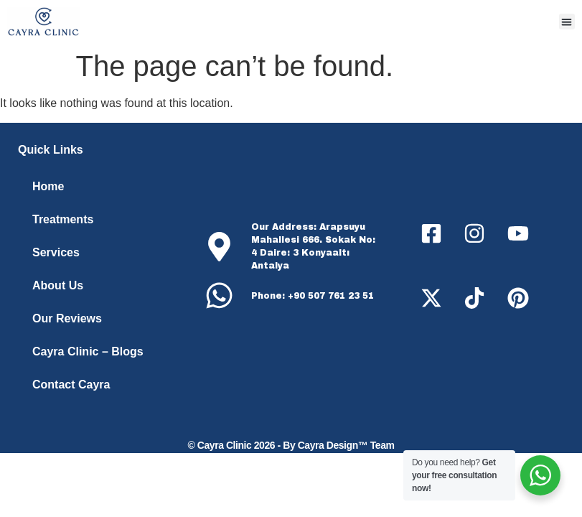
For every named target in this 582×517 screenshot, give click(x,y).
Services (56, 252)
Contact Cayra (71, 384)
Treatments (62, 219)
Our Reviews (67, 318)
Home (48, 186)
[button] (567, 22)
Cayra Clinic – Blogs (88, 351)
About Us (57, 285)
